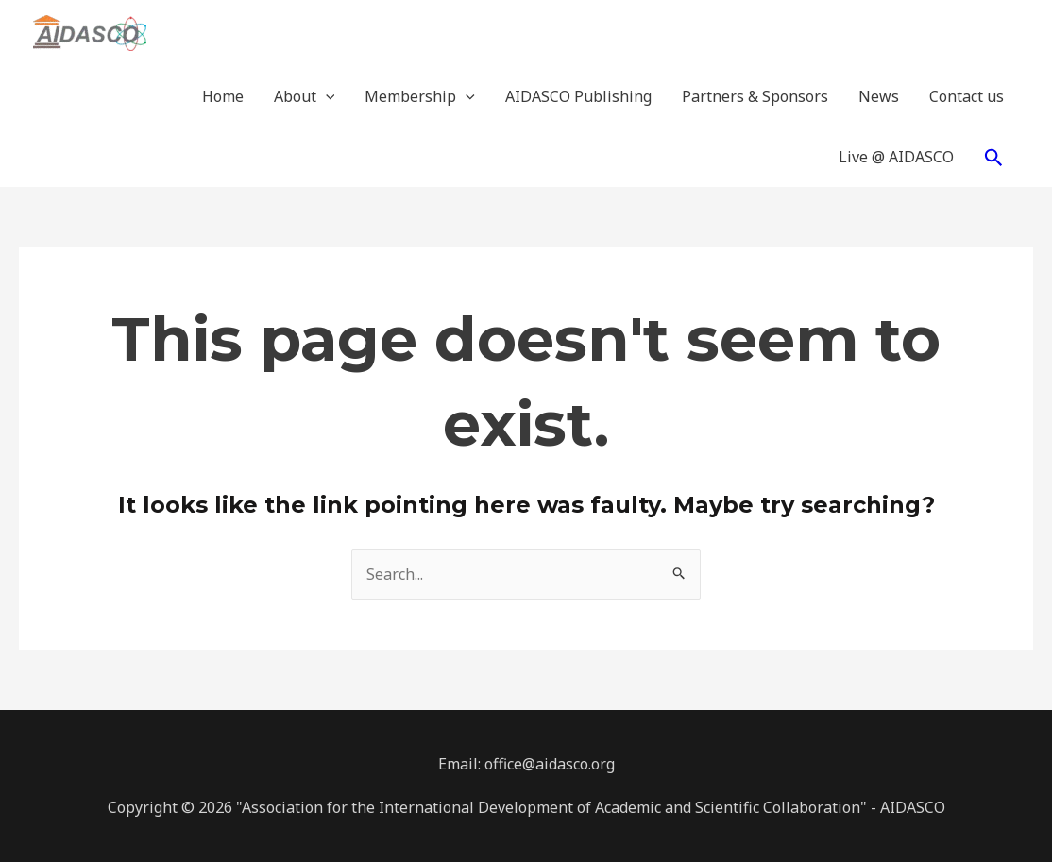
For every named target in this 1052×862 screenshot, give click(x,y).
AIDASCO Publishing (578, 96)
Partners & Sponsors (755, 96)
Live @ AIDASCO (896, 156)
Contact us (966, 96)
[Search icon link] (994, 157)
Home (223, 96)
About (304, 96)
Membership (420, 96)
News (878, 96)
